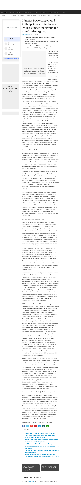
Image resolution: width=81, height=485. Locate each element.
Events (19, 12)
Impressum (4, 15)
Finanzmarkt (27, 12)
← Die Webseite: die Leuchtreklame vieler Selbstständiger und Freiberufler (28, 468)
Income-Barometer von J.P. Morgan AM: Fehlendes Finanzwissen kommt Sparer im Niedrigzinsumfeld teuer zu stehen (42, 457)
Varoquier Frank (26, 34)
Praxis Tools (56, 15)
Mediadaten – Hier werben (17, 15)
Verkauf (63, 12)
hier (45, 422)
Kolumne (35, 12)
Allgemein (12, 12)
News (50, 12)
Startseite (4, 12)
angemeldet (31, 481)
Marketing (43, 12)
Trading (56, 12)
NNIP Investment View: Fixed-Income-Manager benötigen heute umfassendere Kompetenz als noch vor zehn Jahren (42, 446)
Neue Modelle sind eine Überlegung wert (38, 15)
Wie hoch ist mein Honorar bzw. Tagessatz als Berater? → (49, 467)
